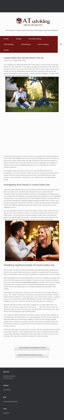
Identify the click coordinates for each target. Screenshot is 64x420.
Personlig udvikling (35, 39)
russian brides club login (30, 282)
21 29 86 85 (6, 390)
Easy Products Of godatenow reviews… (32, 348)
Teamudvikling (25, 44)
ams (24, 60)
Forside (6, 39)
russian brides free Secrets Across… (32, 355)
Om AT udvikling (43, 44)
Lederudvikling (8, 44)
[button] (61, 44)
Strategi (18, 39)
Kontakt (6, 50)
